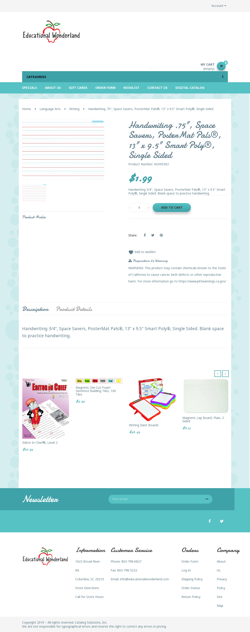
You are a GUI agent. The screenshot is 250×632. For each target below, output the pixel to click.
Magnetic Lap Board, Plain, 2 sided (203, 419)
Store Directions (87, 588)
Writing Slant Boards (144, 425)
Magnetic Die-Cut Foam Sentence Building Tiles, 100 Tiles (96, 391)
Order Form (189, 561)
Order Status (190, 588)
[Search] (85, 66)
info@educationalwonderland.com (144, 579)
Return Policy (190, 597)
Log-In (186, 570)
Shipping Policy (192, 579)
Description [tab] (35, 309)
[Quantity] (139, 207)
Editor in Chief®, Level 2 (40, 442)
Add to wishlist (142, 252)
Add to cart (172, 207)
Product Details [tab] (74, 309)
